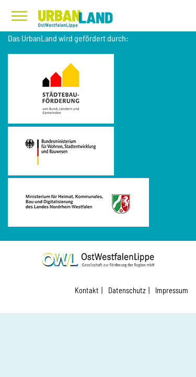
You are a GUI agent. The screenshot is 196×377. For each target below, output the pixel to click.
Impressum (171, 290)
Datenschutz (127, 290)
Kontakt (87, 290)
